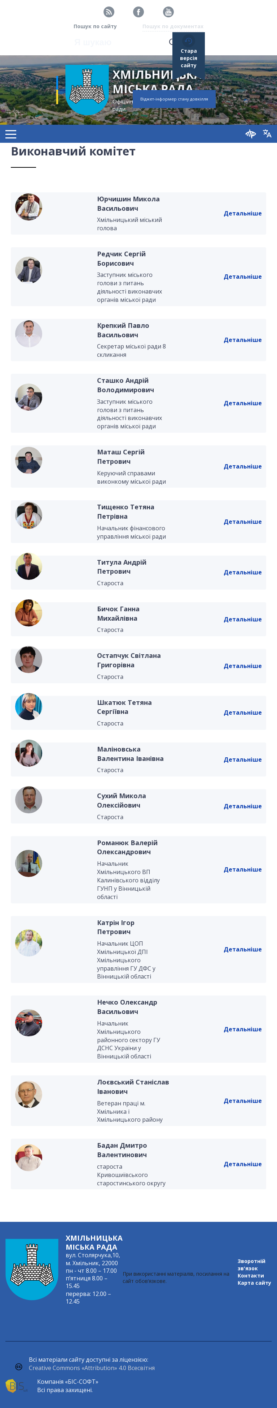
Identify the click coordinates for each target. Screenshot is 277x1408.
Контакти (251, 1275)
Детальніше (243, 213)
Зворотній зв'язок (251, 1265)
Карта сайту (254, 1282)
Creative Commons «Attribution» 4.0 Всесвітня (92, 1368)
